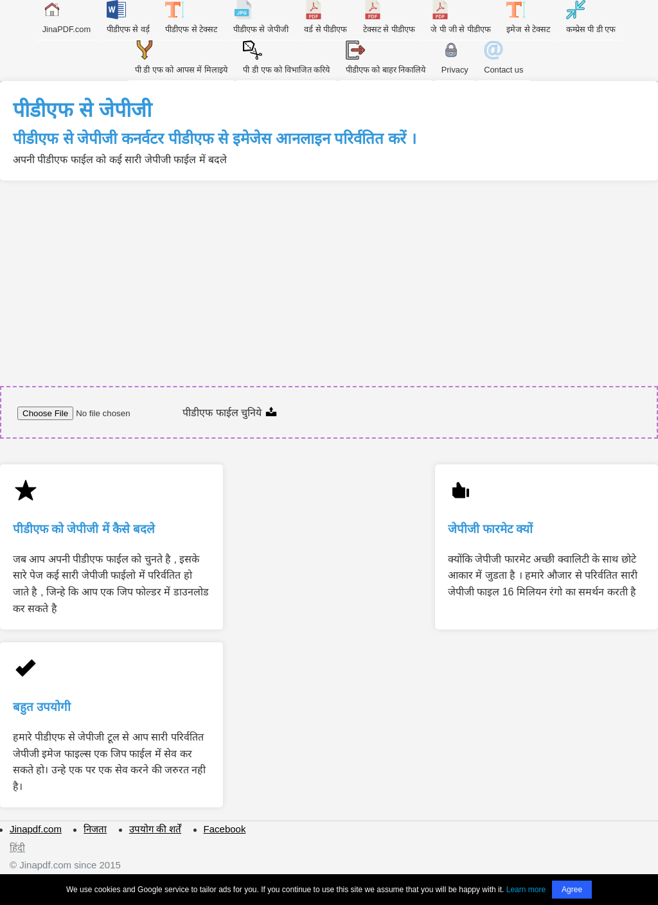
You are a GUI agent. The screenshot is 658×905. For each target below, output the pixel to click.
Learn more (526, 889)
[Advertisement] (329, 277)
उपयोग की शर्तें (155, 828)
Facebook (225, 828)
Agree (572, 889)
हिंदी (17, 847)
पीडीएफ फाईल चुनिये (229, 412)
